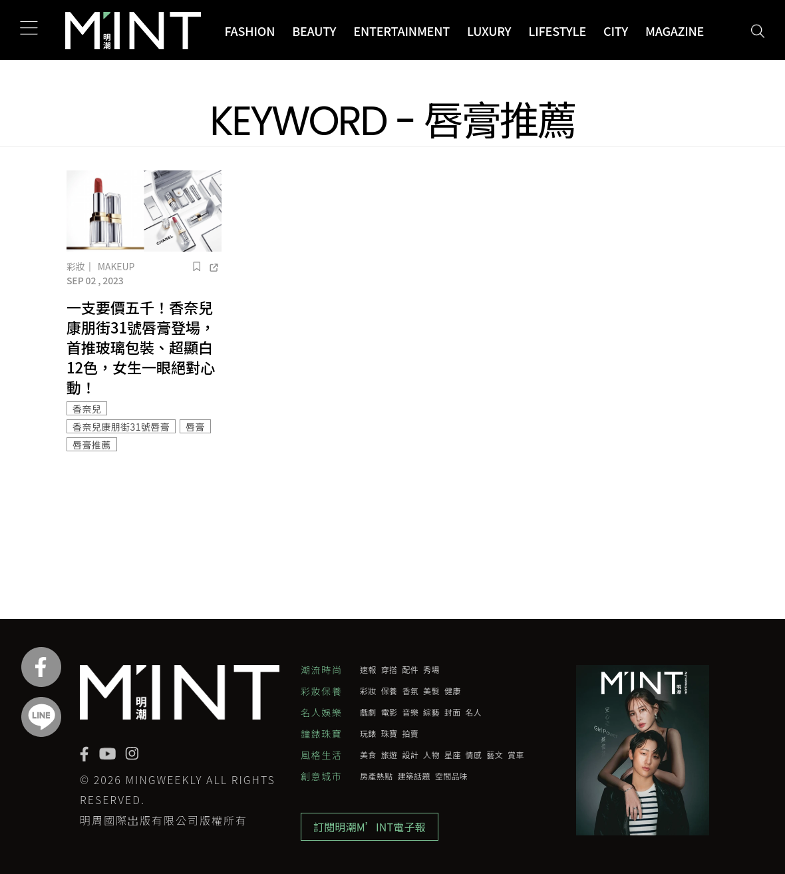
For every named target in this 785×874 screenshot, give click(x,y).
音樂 (410, 712)
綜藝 (431, 712)
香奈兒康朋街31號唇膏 (121, 426)
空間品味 (451, 776)
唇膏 (195, 426)
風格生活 (321, 755)
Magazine (674, 30)
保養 (389, 691)
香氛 (410, 691)
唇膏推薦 (92, 444)
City (615, 30)
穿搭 (389, 670)
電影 (389, 712)
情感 (474, 755)
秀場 (431, 670)
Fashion (249, 30)
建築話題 (413, 776)
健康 (452, 691)
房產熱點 (376, 776)
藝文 (494, 755)
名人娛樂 (321, 712)
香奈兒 (87, 408)
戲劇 (368, 712)
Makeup (116, 266)
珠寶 (389, 734)
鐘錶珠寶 (321, 733)
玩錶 (368, 734)
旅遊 (389, 755)
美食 (368, 755)
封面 (452, 712)
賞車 (516, 755)
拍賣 (410, 734)
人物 (431, 755)
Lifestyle (557, 30)
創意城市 (321, 776)
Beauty (314, 30)
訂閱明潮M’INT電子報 (369, 827)
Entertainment (401, 30)
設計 (410, 755)
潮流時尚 (321, 669)
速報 (368, 670)
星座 (452, 755)
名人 (474, 712)
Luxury (489, 30)
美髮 (431, 691)
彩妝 (76, 266)
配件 (410, 670)
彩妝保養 (321, 691)
